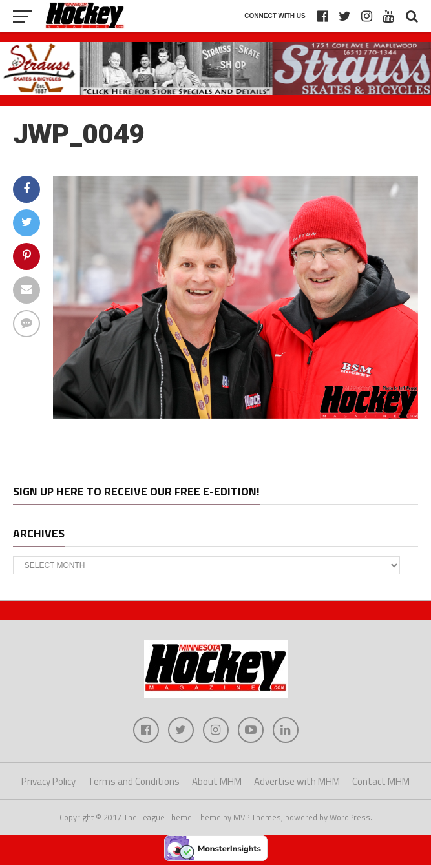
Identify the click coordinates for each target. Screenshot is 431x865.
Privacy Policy (48, 781)
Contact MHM (381, 781)
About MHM (217, 781)
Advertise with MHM (297, 781)
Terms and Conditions (134, 781)
